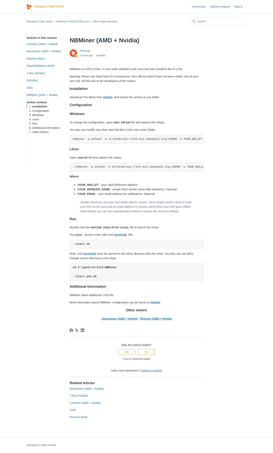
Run (35, 123)
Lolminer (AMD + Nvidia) (42, 44)
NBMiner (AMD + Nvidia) (42, 94)
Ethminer (32, 80)
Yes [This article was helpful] (127, 352)
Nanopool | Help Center (39, 21)
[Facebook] (71, 330)
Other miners (40, 132)
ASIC (30, 87)
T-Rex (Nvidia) (36, 73)
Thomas (85, 50)
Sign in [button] (239, 6)
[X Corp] (76, 330)
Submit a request (220, 6)
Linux (35, 119)
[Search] (218, 21)
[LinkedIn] (82, 330)
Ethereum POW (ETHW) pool (72, 21)
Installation (39, 106)
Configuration (40, 110)
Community (198, 6)
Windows (38, 115)
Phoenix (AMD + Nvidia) (156, 318)
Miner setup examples (105, 21)
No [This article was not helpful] (146, 352)
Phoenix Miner (36, 58)
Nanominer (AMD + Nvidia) (44, 51)
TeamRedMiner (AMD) (41, 65)
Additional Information (46, 127)
